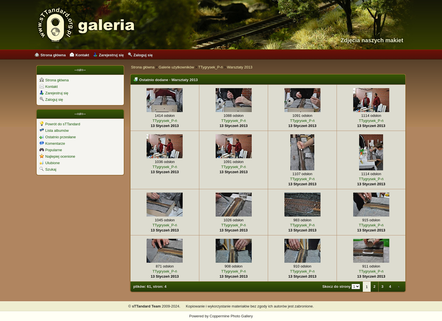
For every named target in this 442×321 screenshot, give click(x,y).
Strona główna (50, 55)
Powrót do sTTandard (59, 124)
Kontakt (79, 55)
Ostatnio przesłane (57, 137)
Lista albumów (54, 130)
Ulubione (49, 163)
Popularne (50, 150)
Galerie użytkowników (176, 67)
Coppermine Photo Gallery (231, 316)
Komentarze (52, 143)
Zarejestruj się (108, 55)
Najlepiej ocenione (57, 156)
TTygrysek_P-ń (210, 67)
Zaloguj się (140, 55)
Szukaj (47, 169)
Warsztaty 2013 (239, 67)
